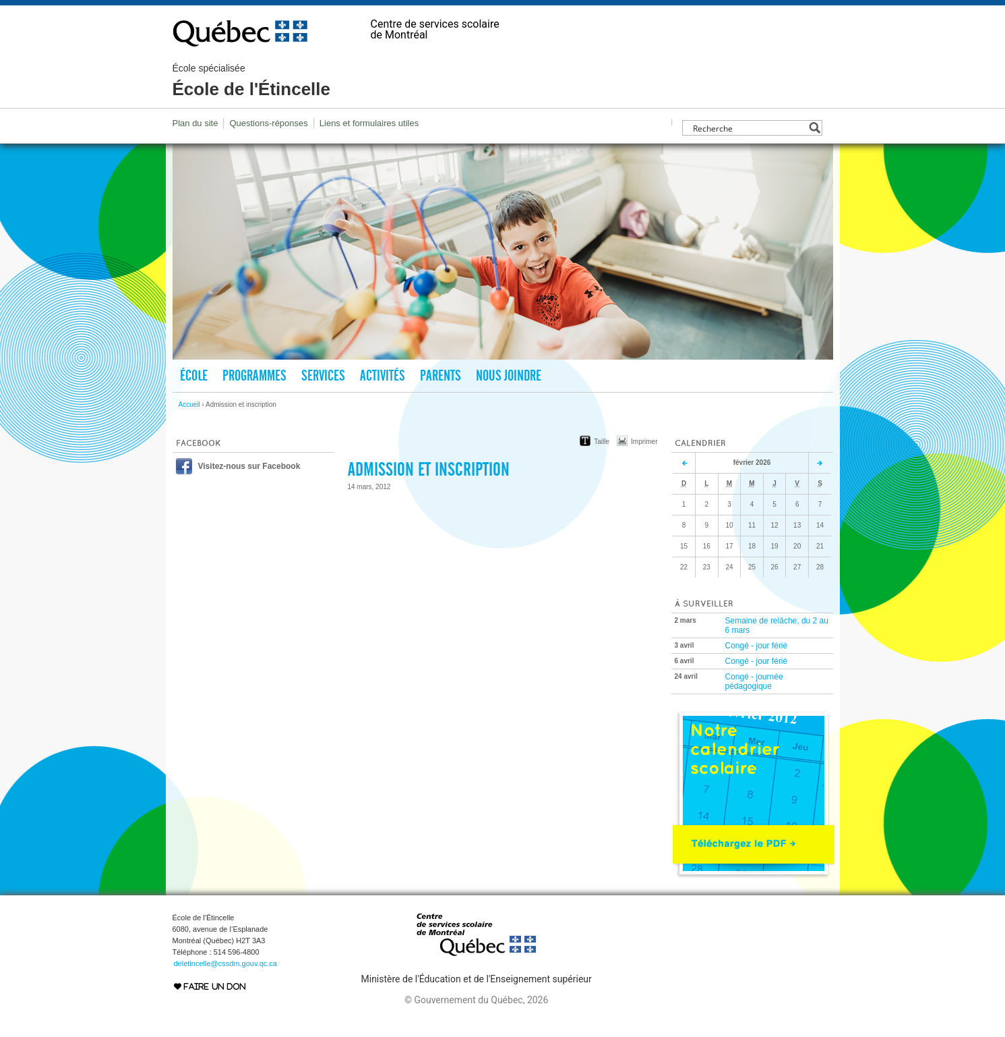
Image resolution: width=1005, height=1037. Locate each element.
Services (323, 375)
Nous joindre (508, 375)
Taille (601, 441)
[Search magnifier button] (815, 128)
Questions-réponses (268, 123)
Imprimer (644, 441)
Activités (382, 375)
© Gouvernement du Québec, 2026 (476, 999)
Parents (440, 375)
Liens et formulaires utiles (369, 123)
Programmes (254, 375)
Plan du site (195, 123)
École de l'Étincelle (252, 81)
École (194, 375)
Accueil (189, 404)
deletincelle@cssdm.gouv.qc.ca (225, 963)
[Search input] (748, 128)
